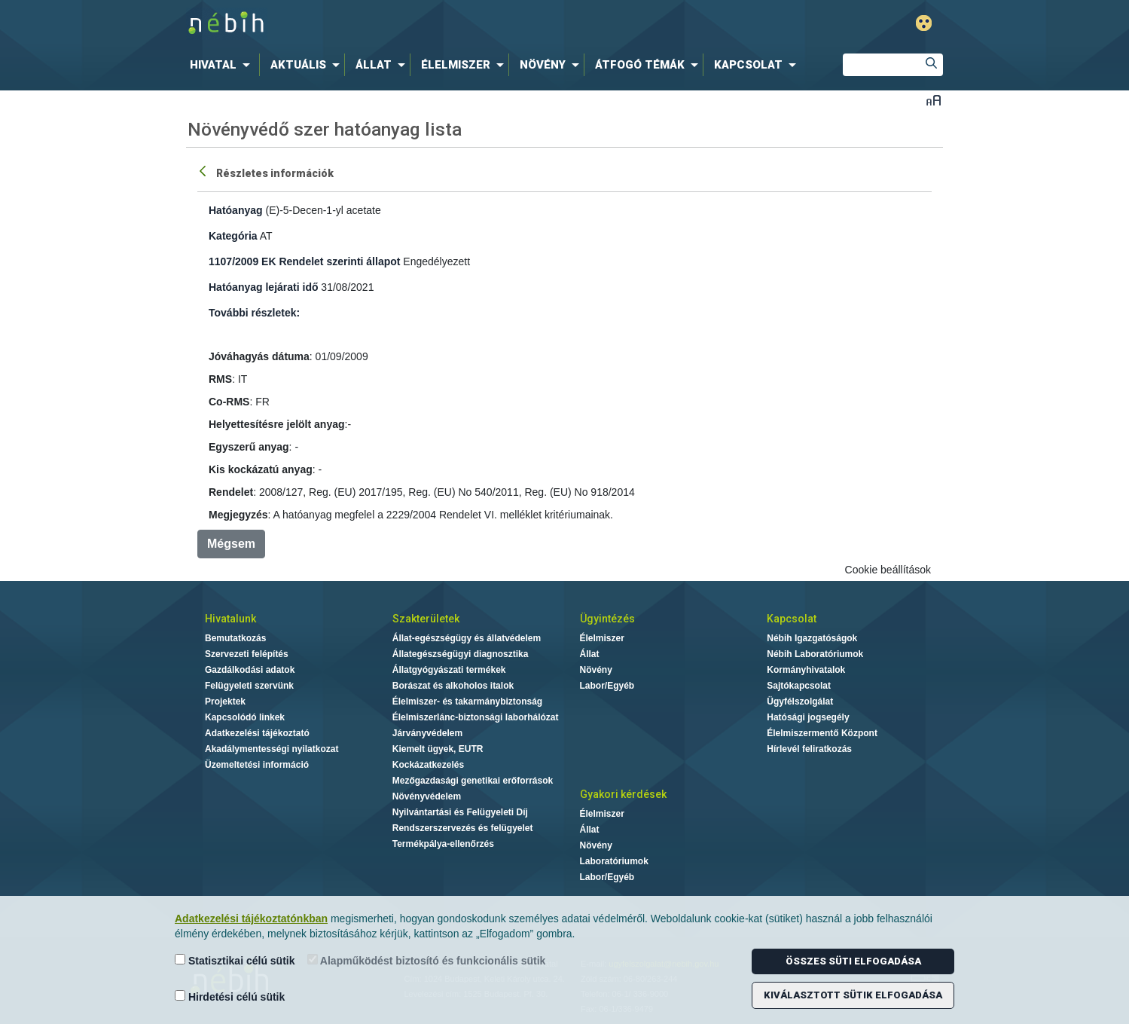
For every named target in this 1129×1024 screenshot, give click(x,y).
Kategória (233, 236)
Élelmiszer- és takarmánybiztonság (467, 701)
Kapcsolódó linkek (245, 717)
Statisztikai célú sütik (235, 960)
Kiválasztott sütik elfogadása (853, 995)
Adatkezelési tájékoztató (257, 733)
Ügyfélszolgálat (800, 701)
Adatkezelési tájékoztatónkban (251, 918)
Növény (596, 670)
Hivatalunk (230, 619)
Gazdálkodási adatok (249, 670)
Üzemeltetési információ (257, 765)
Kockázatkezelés (428, 765)
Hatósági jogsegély (808, 717)
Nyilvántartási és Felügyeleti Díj (460, 812)
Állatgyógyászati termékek (449, 670)
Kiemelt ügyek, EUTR (438, 749)
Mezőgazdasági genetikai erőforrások (472, 780)
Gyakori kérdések (623, 794)
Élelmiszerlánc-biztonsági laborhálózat (475, 717)
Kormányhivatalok (806, 670)
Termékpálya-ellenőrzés (443, 844)
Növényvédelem (426, 796)
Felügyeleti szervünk (249, 685)
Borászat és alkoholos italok (453, 685)
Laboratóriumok (614, 861)
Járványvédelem (427, 733)
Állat (590, 654)
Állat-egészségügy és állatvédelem (466, 638)
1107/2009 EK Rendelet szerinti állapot (304, 261)
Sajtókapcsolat (799, 685)
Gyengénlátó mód (924, 23)
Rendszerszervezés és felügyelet (462, 828)
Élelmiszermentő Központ (822, 733)
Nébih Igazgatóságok (812, 638)
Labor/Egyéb (607, 685)
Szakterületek (425, 619)
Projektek (225, 701)
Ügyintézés (607, 619)
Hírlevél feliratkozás (809, 749)
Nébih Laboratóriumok (815, 654)
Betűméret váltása (933, 99)
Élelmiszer (602, 638)
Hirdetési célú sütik (230, 996)
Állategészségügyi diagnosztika (460, 654)
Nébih (403, 24)
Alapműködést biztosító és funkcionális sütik (426, 960)
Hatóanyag (236, 210)
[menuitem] (223, 64)
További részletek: (254, 313)
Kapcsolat (791, 619)
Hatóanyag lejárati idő (263, 287)
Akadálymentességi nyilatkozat (271, 749)
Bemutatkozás (235, 638)
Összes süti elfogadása (853, 961)
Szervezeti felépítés (246, 654)
